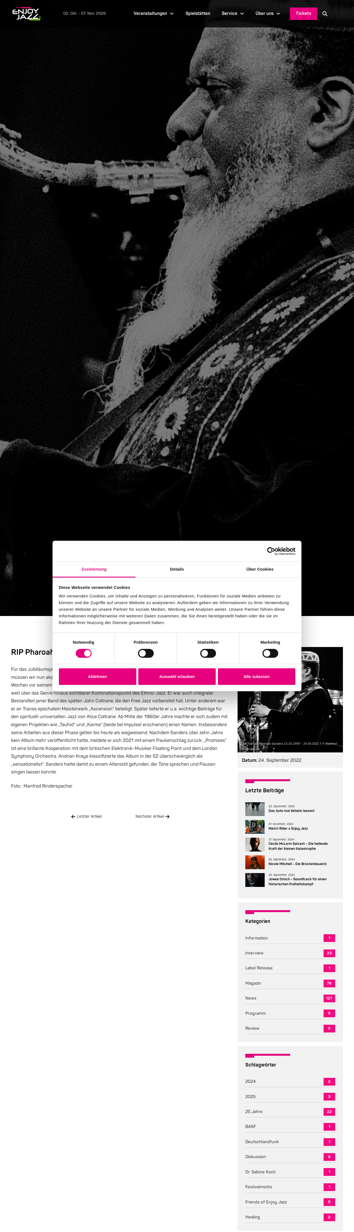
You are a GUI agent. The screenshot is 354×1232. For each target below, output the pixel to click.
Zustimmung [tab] (94, 569)
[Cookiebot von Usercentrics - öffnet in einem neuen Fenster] (271, 551)
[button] (325, 13)
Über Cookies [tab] (260, 569)
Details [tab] (177, 569)
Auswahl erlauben (177, 676)
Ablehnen (97, 676)
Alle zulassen (256, 676)
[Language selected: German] (338, 14)
